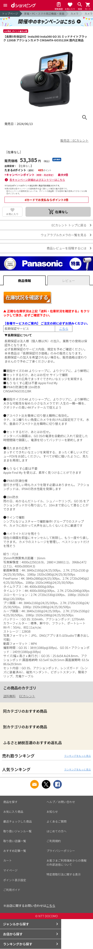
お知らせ (52, 812)
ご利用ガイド (11, 890)
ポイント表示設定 (14, 880)
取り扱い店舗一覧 (14, 841)
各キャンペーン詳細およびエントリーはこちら (37, 180)
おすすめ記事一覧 (14, 851)
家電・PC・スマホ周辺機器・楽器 (44, 13)
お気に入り (12, 214)
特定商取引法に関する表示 (63, 874)
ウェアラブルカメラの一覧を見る (63, 234)
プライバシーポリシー (60, 851)
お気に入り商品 (13, 812)
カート (7, 860)
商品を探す (10, 802)
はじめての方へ (56, 831)
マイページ (10, 870)
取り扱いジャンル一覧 (17, 831)
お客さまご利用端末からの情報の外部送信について (66, 862)
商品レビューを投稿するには (66, 248)
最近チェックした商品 (17, 821)
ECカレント (27, 696)
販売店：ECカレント (74, 140)
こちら (63, 328)
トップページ (10, 13)
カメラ (74, 13)
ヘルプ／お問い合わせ (60, 802)
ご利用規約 (53, 841)
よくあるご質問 (56, 821)
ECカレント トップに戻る (69, 225)
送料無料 (9, 696)
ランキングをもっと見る (77, 755)
